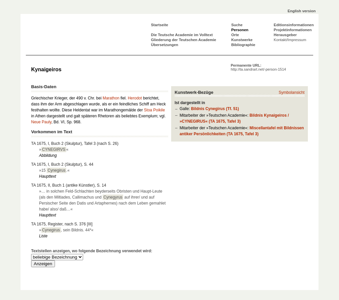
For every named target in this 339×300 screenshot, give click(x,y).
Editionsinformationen (294, 25)
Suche (236, 25)
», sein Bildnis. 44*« (66, 230)
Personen (239, 30)
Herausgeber (285, 35)
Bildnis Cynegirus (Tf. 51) (215, 108)
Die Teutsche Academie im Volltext (182, 35)
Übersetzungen (164, 45)
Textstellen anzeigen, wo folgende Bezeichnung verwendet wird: (91, 251)
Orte (235, 35)
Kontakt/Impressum (290, 40)
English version (302, 11)
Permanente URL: (258, 67)
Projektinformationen (293, 30)
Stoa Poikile (154, 110)
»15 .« (54, 170)
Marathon (111, 98)
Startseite (159, 25)
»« (54, 149)
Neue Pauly (41, 122)
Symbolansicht (292, 92)
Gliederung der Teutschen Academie (183, 40)
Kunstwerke (242, 40)
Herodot (135, 98)
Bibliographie (243, 45)
